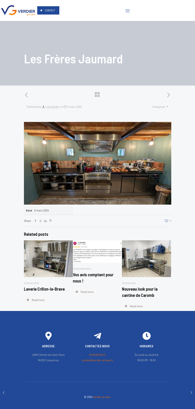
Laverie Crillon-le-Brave (44, 288)
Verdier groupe (102, 397)
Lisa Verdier (53, 106)
